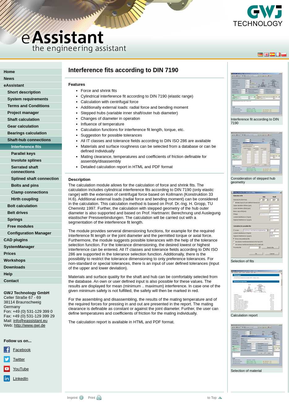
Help (8, 274)
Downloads (14, 267)
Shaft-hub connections (29, 139)
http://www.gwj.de (29, 325)
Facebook (22, 349)
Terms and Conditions (28, 105)
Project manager (23, 112)
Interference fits (26, 146)
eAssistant (14, 85)
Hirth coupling (24, 199)
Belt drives (17, 212)
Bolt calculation (22, 205)
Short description (24, 92)
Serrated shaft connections (24, 169)
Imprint (72, 397)
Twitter (19, 359)
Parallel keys (23, 153)
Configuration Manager (29, 233)
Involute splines (26, 160)
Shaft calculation (23, 119)
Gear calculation (23, 126)
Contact (11, 280)
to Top (212, 397)
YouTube (21, 369)
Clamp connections (29, 192)
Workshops (14, 260)
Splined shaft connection (35, 178)
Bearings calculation (27, 133)
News (9, 78)
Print (91, 397)
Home (9, 71)
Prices (10, 253)
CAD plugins (16, 240)
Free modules (20, 226)
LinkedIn (20, 378)
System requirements (27, 99)
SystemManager (19, 246)
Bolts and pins (25, 185)
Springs (14, 219)
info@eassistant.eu (30, 320)
